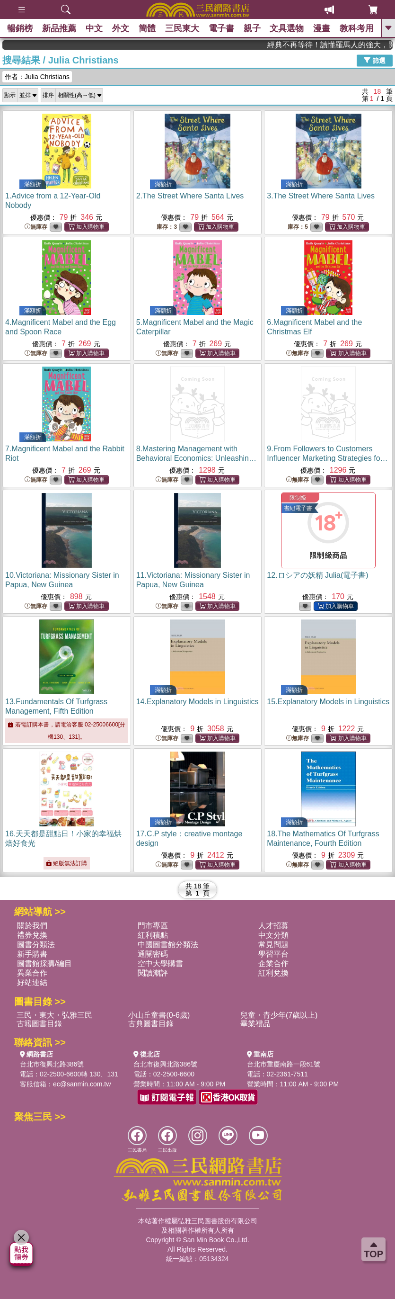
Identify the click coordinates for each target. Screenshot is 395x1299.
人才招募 (273, 926)
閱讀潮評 (153, 973)
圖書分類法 (36, 945)
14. (197, 702)
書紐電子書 (298, 508)
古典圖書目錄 (151, 1024)
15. (328, 702)
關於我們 (32, 926)
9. (327, 458)
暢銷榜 (20, 28)
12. (317, 575)
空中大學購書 (160, 963)
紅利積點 (153, 935)
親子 (252, 28)
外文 (120, 28)
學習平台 (273, 954)
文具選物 (287, 28)
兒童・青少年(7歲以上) (279, 1015)
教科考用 (357, 28)
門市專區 (153, 926)
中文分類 (273, 935)
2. (190, 196)
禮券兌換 (32, 935)
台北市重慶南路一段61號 (284, 1064)
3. (321, 196)
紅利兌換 (273, 973)
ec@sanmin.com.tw (82, 1084)
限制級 (298, 497)
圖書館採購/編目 (44, 963)
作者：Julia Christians (37, 77)
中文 (94, 28)
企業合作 (273, 963)
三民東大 (182, 28)
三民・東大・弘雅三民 (54, 1015)
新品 (59, 28)
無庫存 (36, 227)
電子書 (221, 28)
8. (196, 458)
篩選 (375, 60)
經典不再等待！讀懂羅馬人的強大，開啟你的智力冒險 (350, 45)
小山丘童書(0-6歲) (159, 1015)
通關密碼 (153, 954)
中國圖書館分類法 (168, 945)
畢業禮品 (255, 1024)
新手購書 (32, 954)
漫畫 (322, 28)
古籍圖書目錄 (39, 1024)
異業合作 (32, 973)
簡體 (147, 28)
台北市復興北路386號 (52, 1064)
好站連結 (32, 982)
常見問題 (273, 945)
